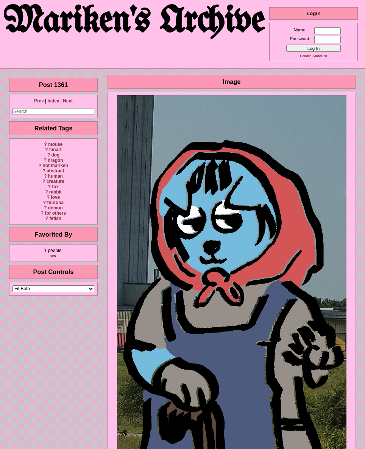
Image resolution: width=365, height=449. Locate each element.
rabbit (55, 192)
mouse (55, 144)
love (55, 197)
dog (55, 155)
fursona (55, 202)
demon (55, 208)
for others (55, 213)
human (55, 176)
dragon (55, 160)
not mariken (55, 165)
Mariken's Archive (134, 22)
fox (55, 186)
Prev (39, 101)
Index (53, 101)
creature (55, 181)
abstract (55, 170)
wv (53, 256)
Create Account (313, 56)
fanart (55, 149)
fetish (55, 218)
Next (68, 101)
